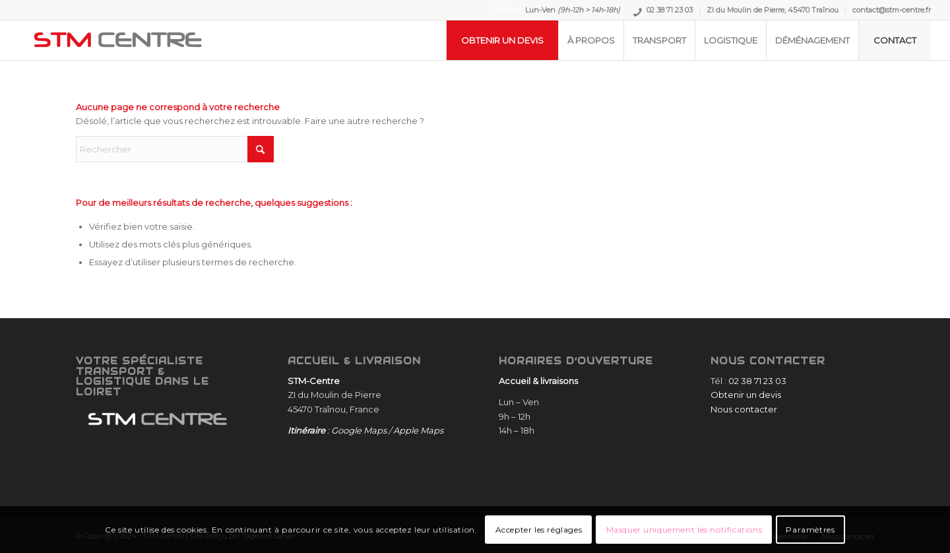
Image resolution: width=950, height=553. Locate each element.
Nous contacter (744, 409)
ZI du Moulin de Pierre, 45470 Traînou (773, 10)
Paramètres (810, 530)
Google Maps (359, 430)
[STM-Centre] (118, 40)
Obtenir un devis (746, 394)
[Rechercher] (175, 149)
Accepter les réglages (539, 530)
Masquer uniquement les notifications (684, 530)
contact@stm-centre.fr (891, 10)
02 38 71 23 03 (670, 11)
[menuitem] (663, 12)
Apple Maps (418, 430)
